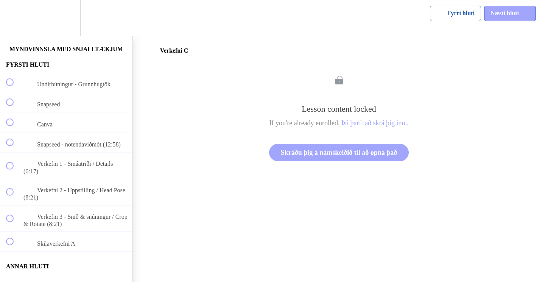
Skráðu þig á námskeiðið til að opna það (339, 152)
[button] (14, 18)
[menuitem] (66, 18)
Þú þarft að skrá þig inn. (374, 123)
